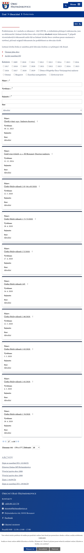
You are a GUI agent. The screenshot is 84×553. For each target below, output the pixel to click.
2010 (24, 62)
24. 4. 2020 (8, 291)
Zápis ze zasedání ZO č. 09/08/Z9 (15, 483)
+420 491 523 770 (12, 503)
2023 (60, 66)
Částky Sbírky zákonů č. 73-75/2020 (20, 219)
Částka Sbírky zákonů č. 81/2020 (19, 381)
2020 (33, 66)
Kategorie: (6, 61)
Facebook (9, 517)
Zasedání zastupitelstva (37, 74)
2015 (68, 62)
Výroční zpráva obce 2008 (12, 471)
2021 (42, 66)
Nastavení (55, 549)
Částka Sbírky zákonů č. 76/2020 (19, 414)
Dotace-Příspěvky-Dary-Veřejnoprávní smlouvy (59, 70)
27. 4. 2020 (8, 258)
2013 (51, 62)
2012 (42, 62)
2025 (77, 66)
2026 (7, 70)
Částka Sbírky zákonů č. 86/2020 (19, 316)
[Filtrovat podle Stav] (42, 110)
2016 (77, 62)
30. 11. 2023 (9, 128)
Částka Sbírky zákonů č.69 (16, 284)
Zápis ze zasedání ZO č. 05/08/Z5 (15, 463)
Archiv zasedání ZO (13, 55)
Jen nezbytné (43, 549)
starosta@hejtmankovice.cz (16, 508)
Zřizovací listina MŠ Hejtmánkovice (16, 467)
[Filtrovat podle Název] (42, 84)
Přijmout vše (30, 549)
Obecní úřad (15, 14)
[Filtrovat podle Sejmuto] (42, 101)
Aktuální (7, 140)
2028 (24, 70)
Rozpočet (19, 74)
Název (5, 80)
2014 (59, 62)
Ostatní (8, 74)
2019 (24, 66)
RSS (78, 24)
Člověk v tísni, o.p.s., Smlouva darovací (21, 121)
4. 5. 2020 (8, 388)
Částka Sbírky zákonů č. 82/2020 (19, 349)
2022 (51, 66)
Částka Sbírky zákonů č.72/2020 (19, 251)
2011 (33, 62)
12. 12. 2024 (9, 161)
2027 (16, 70)
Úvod (4, 14)
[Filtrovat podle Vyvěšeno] (42, 93)
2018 (16, 66)
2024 (68, 66)
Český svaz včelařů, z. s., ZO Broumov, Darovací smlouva (28, 153)
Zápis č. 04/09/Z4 (9, 479)
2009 (15, 62)
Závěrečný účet (57, 74)
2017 (7, 66)
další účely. (42, 538)
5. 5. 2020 (8, 356)
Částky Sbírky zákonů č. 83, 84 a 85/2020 (22, 186)
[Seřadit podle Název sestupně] (9, 80)
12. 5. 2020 (8, 193)
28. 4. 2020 (8, 226)
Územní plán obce (12, 51)
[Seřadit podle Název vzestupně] (9, 79)
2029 (33, 70)
